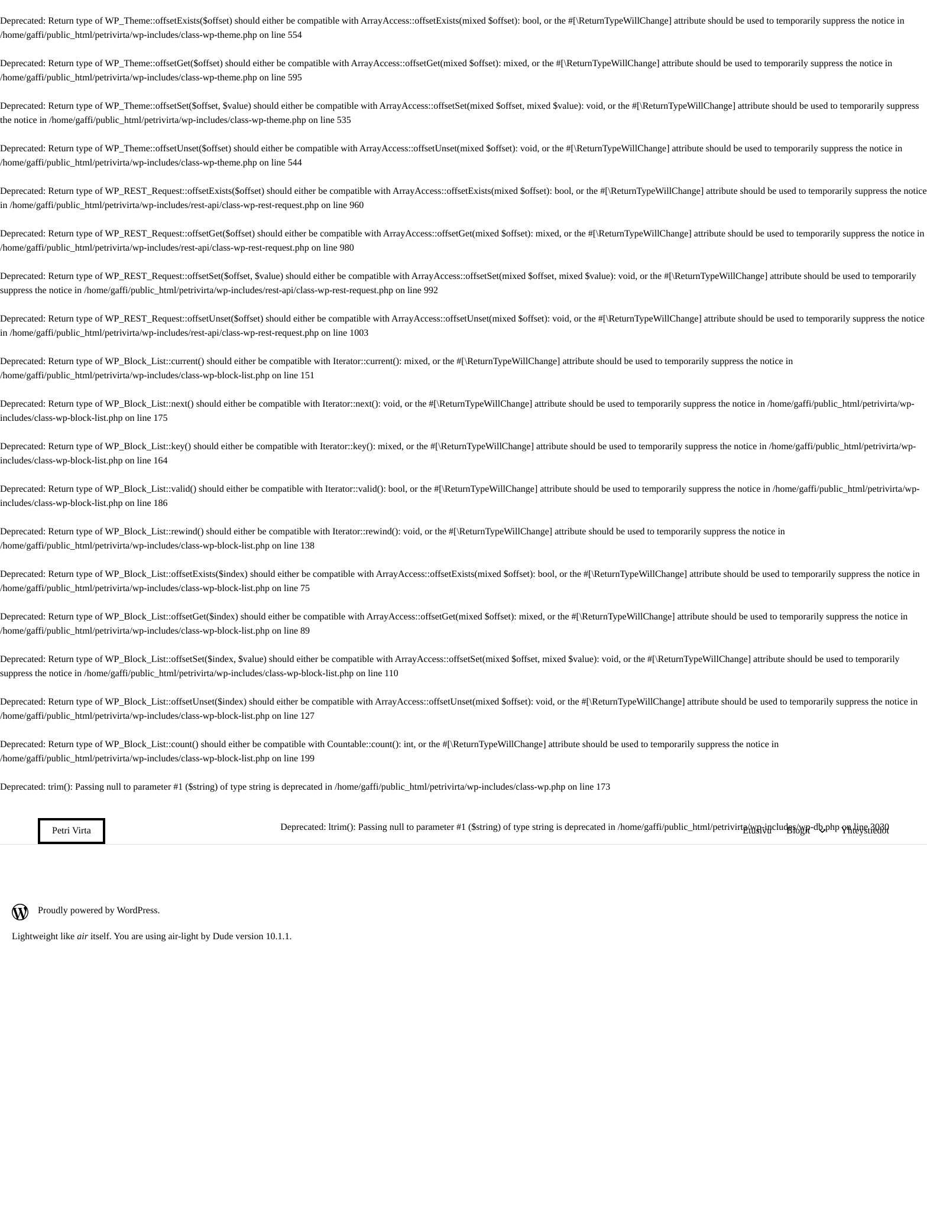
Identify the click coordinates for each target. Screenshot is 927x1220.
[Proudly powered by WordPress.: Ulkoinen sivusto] (151, 912)
